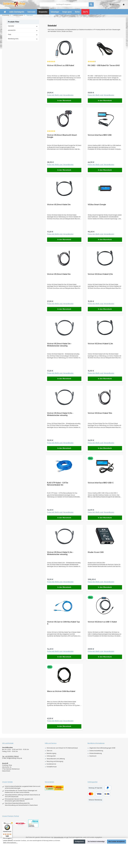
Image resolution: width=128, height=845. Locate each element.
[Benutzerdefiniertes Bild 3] (33, 824)
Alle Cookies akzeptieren (116, 841)
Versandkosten (58, 837)
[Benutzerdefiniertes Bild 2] (20, 823)
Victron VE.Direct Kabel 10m (100, 413)
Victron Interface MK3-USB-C (101, 483)
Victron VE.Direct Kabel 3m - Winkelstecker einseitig (59, 345)
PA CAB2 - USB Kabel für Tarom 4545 (104, 65)
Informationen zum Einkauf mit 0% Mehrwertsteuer (62, 748)
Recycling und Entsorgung (55, 761)
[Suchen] (91, 4)
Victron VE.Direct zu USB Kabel (60, 65)
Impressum (92, 756)
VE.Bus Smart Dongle (97, 205)
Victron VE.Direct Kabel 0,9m (100, 274)
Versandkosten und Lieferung (56, 759)
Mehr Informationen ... (10, 842)
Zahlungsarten (51, 756)
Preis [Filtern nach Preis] (23, 34)
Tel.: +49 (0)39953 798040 (10, 756)
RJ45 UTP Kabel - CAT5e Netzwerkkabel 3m (57, 484)
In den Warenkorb (64, 100)
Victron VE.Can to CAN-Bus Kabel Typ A (63, 623)
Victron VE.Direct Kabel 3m (59, 205)
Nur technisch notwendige (96, 841)
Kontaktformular (52, 767)
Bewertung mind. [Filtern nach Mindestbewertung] (23, 39)
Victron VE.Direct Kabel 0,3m (100, 344)
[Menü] (11, 824)
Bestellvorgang (51, 753)
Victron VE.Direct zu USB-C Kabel (102, 622)
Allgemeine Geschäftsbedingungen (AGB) (102, 748)
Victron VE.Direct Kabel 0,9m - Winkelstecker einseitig (60, 414)
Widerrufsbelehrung (95, 753)
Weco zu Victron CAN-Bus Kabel (61, 692)
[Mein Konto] (114, 4)
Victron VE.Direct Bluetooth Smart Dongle (62, 136)
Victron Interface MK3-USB (100, 135)
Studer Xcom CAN (95, 552)
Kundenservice (51, 764)
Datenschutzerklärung (96, 751)
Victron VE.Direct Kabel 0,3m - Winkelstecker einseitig (60, 553)
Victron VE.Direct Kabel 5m (59, 274)
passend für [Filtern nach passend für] (23, 30)
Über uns (49, 751)
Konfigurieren (79, 841)
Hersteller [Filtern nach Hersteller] (23, 26)
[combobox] (64, 4)
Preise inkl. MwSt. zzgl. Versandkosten (60, 95)
